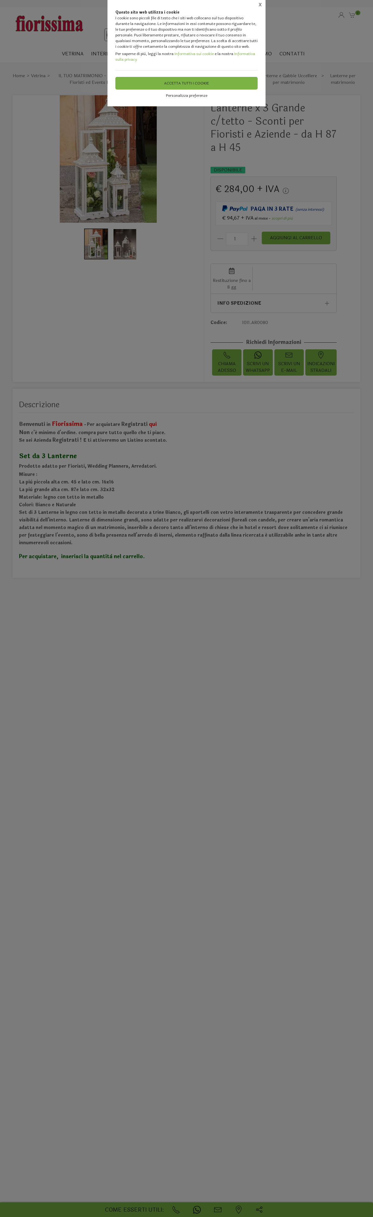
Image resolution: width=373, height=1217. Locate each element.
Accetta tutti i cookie (186, 83)
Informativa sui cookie (194, 54)
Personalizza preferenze (186, 95)
